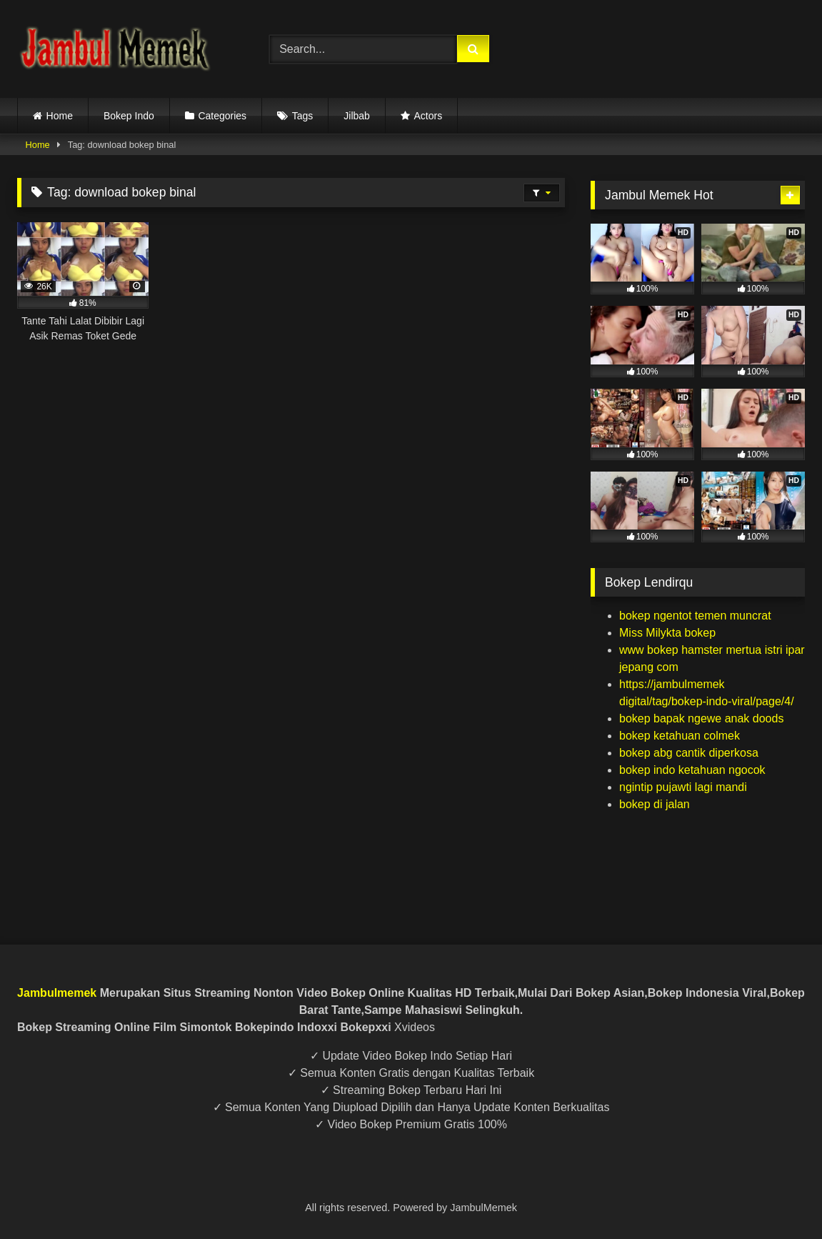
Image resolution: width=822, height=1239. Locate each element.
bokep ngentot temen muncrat (695, 615)
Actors (427, 115)
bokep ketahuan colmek (679, 736)
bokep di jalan (654, 804)
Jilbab (357, 115)
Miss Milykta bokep (667, 633)
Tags (303, 115)
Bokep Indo (129, 115)
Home (59, 115)
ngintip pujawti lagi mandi (683, 787)
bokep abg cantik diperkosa (688, 753)
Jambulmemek (56, 993)
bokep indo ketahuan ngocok (692, 770)
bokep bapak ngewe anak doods (701, 718)
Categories (222, 115)
